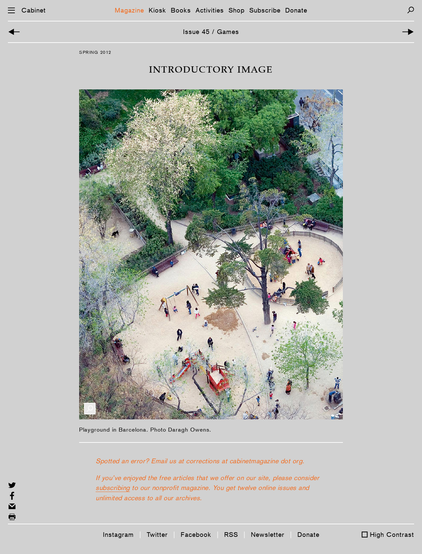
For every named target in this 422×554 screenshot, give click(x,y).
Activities (210, 10)
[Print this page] (12, 517)
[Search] (410, 10)
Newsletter (268, 534)
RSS (231, 534)
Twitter (157, 534)
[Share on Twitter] (12, 485)
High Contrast (392, 534)
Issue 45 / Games (211, 32)
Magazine (129, 10)
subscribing (113, 488)
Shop (236, 10)
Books (181, 10)
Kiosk (157, 10)
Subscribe (265, 10)
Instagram (118, 534)
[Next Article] (408, 31)
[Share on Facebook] (12, 496)
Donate (296, 10)
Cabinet (33, 10)
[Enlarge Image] (90, 408)
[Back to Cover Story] (14, 31)
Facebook (196, 534)
